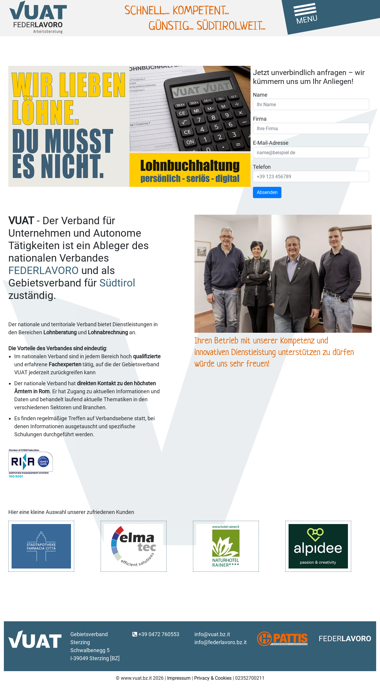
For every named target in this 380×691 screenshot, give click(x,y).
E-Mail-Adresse (271, 143)
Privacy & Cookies (213, 678)
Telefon (262, 167)
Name (260, 95)
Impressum (179, 678)
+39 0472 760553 (155, 634)
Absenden (267, 192)
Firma (260, 119)
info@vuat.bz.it (212, 634)
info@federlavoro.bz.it (220, 642)
